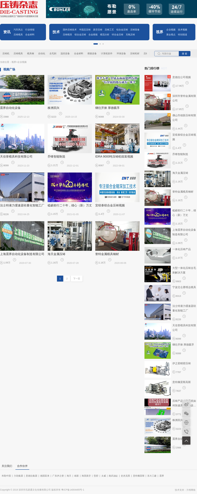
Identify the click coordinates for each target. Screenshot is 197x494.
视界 (13, 62)
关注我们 (7, 466)
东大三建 (151, 475)
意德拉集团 (31, 475)
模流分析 (104, 34)
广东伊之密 (58, 475)
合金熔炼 (93, 34)
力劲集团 (18, 475)
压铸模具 (18, 34)
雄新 (76, 475)
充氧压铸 (130, 34)
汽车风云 (18, 29)
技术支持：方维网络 (185, 490)
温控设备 (65, 53)
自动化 (41, 53)
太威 (103, 475)
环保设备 (121, 53)
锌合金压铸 (117, 34)
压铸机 (5, 53)
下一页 (76, 278)
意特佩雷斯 (138, 475)
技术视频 (182, 29)
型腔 (96, 475)
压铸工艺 (109, 29)
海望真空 (86, 475)
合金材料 (29, 34)
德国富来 (44, 475)
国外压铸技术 (70, 29)
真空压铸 (97, 29)
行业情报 (29, 29)
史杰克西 (125, 475)
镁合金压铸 (80, 34)
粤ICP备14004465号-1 (72, 489)
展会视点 (170, 34)
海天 (69, 475)
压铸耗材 (134, 53)
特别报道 (182, 34)
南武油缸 (113, 475)
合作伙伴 (22, 466)
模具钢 (30, 53)
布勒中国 (6, 475)
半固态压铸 (85, 29)
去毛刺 (52, 53)
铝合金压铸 (122, 29)
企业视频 (170, 29)
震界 (161, 475)
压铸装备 (135, 29)
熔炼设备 (92, 53)
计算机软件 (106, 53)
